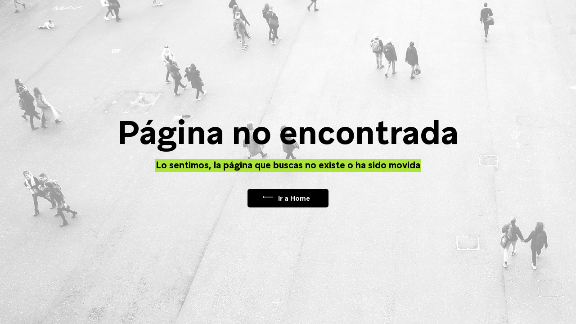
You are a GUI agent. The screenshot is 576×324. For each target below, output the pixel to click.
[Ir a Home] (288, 198)
